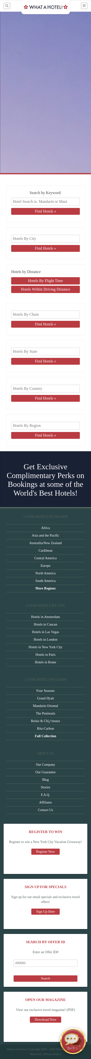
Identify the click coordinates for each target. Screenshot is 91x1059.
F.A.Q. (45, 795)
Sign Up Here (45, 911)
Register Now (45, 851)
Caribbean (46, 550)
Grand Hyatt (45, 698)
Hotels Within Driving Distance (45, 289)
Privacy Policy (52, 1054)
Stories (45, 787)
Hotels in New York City (45, 647)
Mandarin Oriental (45, 706)
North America (45, 573)
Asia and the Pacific (45, 535)
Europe (45, 566)
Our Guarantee (45, 772)
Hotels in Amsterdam (45, 617)
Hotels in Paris (45, 655)
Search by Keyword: (46, 193)
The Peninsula (45, 713)
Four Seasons (45, 691)
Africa (45, 528)
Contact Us (45, 810)
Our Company (45, 764)
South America (45, 581)
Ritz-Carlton (45, 728)
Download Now (45, 1019)
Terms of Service (17, 1049)
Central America (45, 558)
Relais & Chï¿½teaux (45, 721)
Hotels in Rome (45, 662)
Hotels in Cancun (45, 624)
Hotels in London (46, 639)
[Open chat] (73, 1041)
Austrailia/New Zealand (45, 543)
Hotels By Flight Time (45, 281)
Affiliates (45, 802)
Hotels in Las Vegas (45, 632)
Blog (45, 780)
